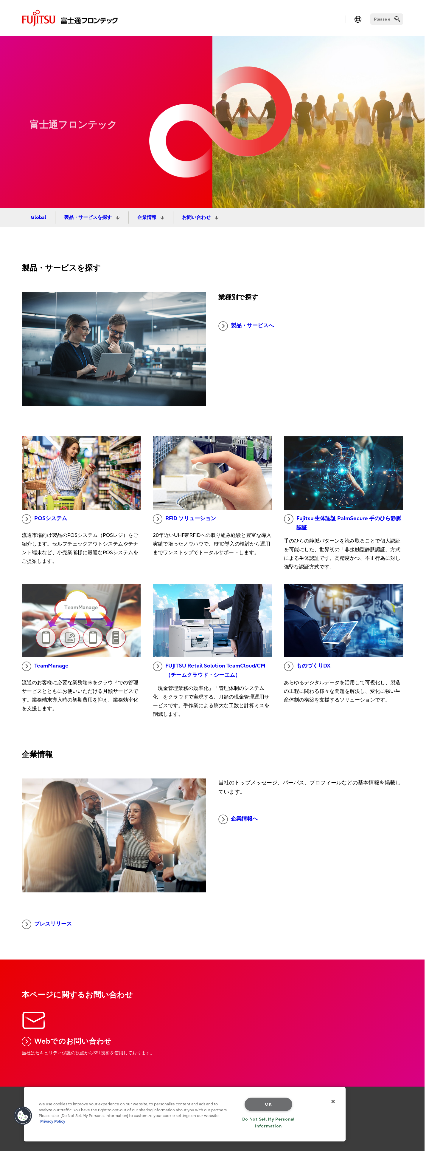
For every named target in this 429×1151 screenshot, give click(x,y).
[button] (22, 1115)
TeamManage (45, 666)
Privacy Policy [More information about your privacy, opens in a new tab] (52, 1121)
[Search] (386, 19)
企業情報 (147, 217)
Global (38, 217)
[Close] (333, 1101)
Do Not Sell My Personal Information (268, 1123)
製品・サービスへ (246, 326)
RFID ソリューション (184, 519)
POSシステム (44, 519)
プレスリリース (47, 924)
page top (415, 1102)
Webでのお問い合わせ (67, 1041)
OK (268, 1104)
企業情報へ (238, 819)
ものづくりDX (307, 666)
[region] (185, 1114)
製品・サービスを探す (88, 217)
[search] (397, 19)
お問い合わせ (197, 217)
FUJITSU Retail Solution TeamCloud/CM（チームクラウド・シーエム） (209, 670)
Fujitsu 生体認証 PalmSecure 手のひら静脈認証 (342, 522)
